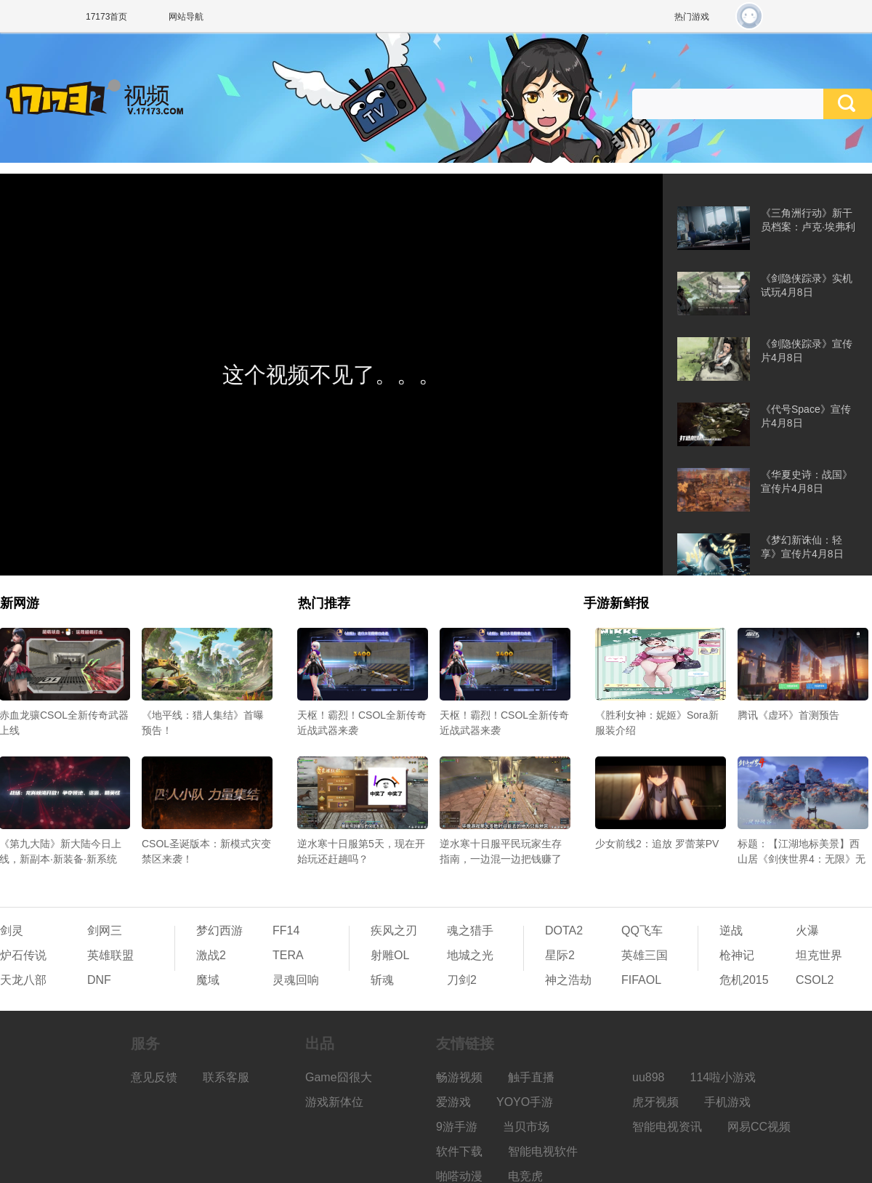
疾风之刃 (394, 930)
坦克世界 (819, 955)
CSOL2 (814, 980)
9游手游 (456, 1127)
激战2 (211, 955)
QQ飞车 (642, 930)
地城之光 (470, 955)
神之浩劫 (568, 980)
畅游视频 (459, 1077)
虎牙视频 (655, 1102)
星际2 (560, 955)
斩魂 (382, 980)
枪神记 (736, 955)
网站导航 (186, 17)
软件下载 (459, 1151)
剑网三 (104, 930)
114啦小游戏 (723, 1077)
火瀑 (807, 930)
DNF (99, 980)
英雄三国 (644, 955)
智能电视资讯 (667, 1127)
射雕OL (390, 955)
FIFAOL (641, 980)
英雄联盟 (110, 955)
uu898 (648, 1077)
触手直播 (531, 1077)
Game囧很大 (338, 1077)
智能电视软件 (543, 1151)
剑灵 (11, 930)
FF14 (285, 930)
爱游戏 (453, 1102)
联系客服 (226, 1077)
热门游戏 (691, 17)
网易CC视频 (759, 1127)
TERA (288, 955)
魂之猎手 (470, 930)
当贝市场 (526, 1127)
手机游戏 (727, 1102)
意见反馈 (154, 1077)
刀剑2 (462, 980)
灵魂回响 (295, 980)
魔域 (207, 980)
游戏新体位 (334, 1102)
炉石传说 (23, 955)
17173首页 (106, 17)
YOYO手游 (524, 1102)
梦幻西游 (219, 930)
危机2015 (744, 980)
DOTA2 (564, 930)
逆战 (731, 930)
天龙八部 (23, 980)
